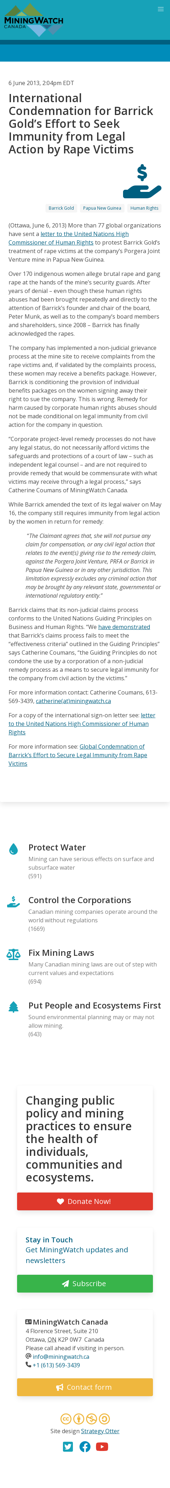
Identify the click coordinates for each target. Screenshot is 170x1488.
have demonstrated (124, 627)
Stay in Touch (49, 1240)
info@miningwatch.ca (61, 1357)
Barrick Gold (61, 208)
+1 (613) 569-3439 (56, 1365)
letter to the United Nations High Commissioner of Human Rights (82, 723)
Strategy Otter (100, 1431)
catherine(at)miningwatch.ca (73, 701)
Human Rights (144, 208)
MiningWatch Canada (70, 1322)
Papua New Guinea (102, 208)
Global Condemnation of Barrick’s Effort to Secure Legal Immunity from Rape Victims (78, 755)
